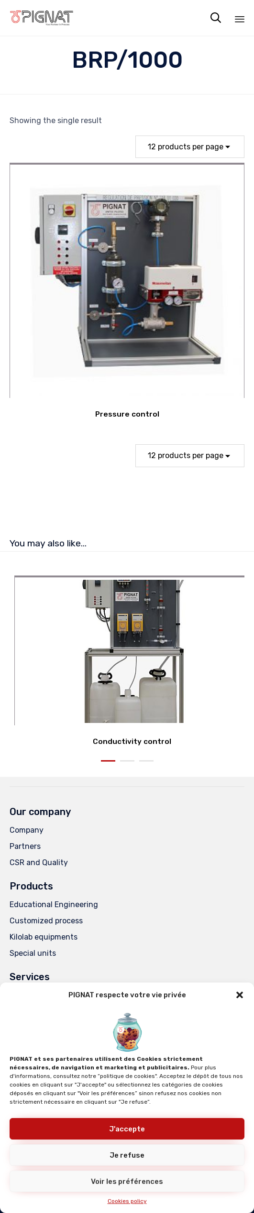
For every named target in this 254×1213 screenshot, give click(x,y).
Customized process (46, 920)
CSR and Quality (39, 862)
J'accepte (127, 1129)
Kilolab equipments (43, 936)
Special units (33, 953)
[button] (239, 995)
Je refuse (127, 1155)
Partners (25, 846)
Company (27, 830)
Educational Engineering (54, 904)
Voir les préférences (127, 1181)
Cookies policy (127, 1201)
